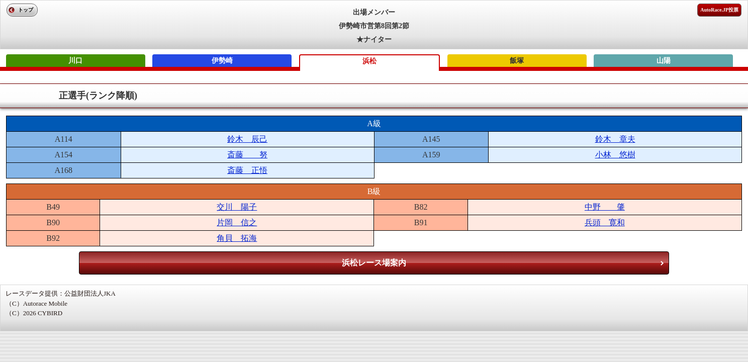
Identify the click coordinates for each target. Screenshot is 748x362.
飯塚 (517, 60)
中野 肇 (605, 207)
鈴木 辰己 (247, 139)
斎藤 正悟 (247, 170)
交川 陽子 (237, 207)
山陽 (664, 60)
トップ (25, 10)
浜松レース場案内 (374, 262)
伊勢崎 (222, 60)
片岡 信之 (237, 222)
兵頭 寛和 (605, 222)
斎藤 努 (247, 154)
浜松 (369, 61)
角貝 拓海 (237, 238)
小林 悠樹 (615, 154)
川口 (75, 60)
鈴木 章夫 (615, 139)
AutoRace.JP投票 (719, 10)
